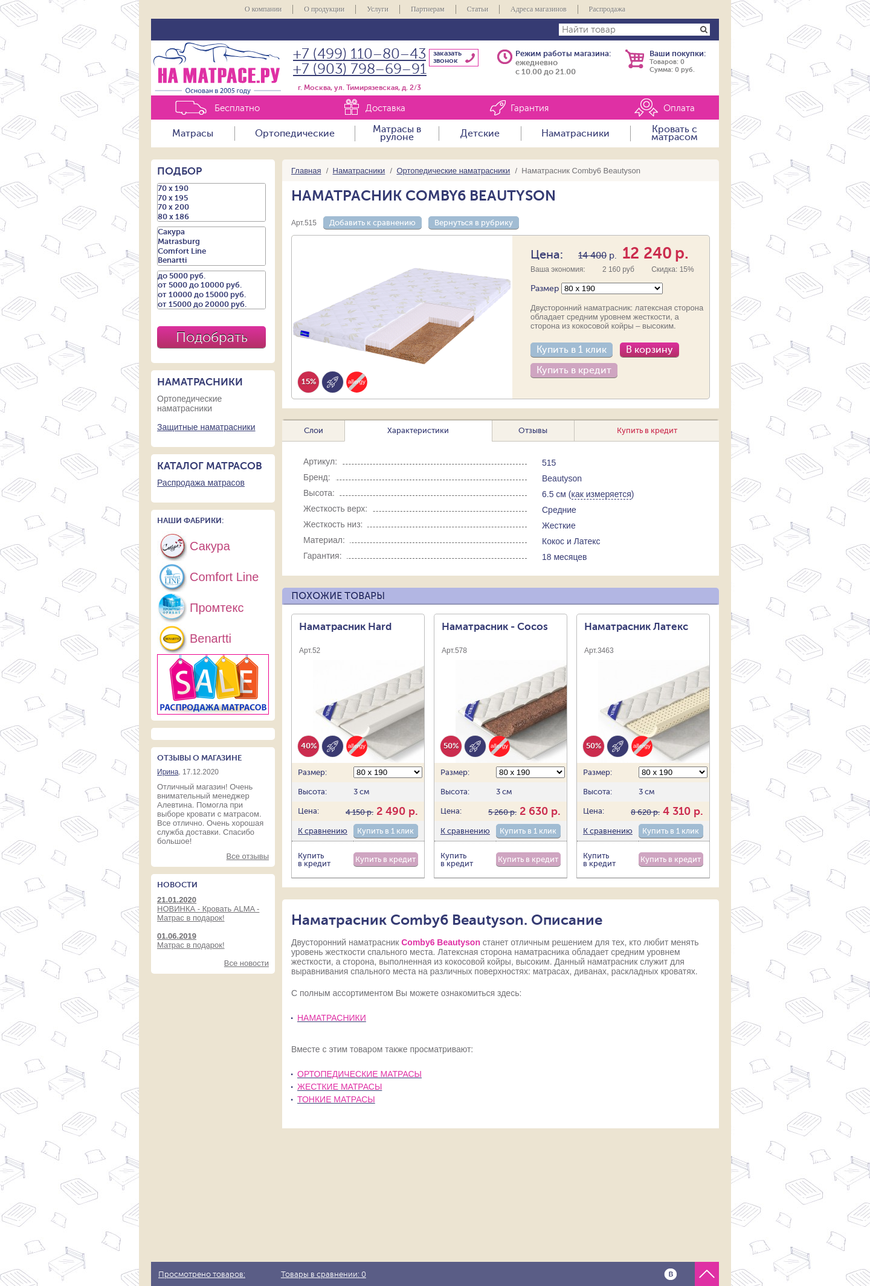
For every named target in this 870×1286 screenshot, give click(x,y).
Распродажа (607, 9)
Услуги (377, 9)
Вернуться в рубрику (473, 222)
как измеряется (601, 494)
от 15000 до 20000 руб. (211, 304)
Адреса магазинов (539, 9)
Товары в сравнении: (323, 1274)
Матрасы (192, 133)
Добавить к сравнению (372, 222)
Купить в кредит (573, 370)
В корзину (649, 349)
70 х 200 (211, 207)
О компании (263, 9)
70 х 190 (211, 188)
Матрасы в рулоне (397, 133)
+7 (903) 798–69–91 (360, 69)
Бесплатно (237, 108)
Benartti (211, 260)
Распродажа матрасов (201, 482)
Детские (480, 133)
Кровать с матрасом (674, 133)
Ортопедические (295, 133)
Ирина (167, 772)
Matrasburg (211, 241)
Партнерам (428, 9)
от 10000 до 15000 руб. (211, 295)
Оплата (679, 108)
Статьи (477, 9)
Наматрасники (575, 133)
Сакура (211, 232)
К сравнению (322, 830)
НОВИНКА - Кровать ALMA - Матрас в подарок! (213, 908)
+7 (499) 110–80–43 (359, 54)
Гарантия (530, 108)
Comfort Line (211, 251)
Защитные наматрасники (206, 427)
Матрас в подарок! (213, 940)
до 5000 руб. (211, 276)
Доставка (385, 108)
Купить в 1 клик (571, 349)
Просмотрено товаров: (201, 1274)
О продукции (324, 9)
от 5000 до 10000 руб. (211, 285)
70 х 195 (211, 198)
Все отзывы (248, 856)
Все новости (246, 963)
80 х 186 (211, 217)
